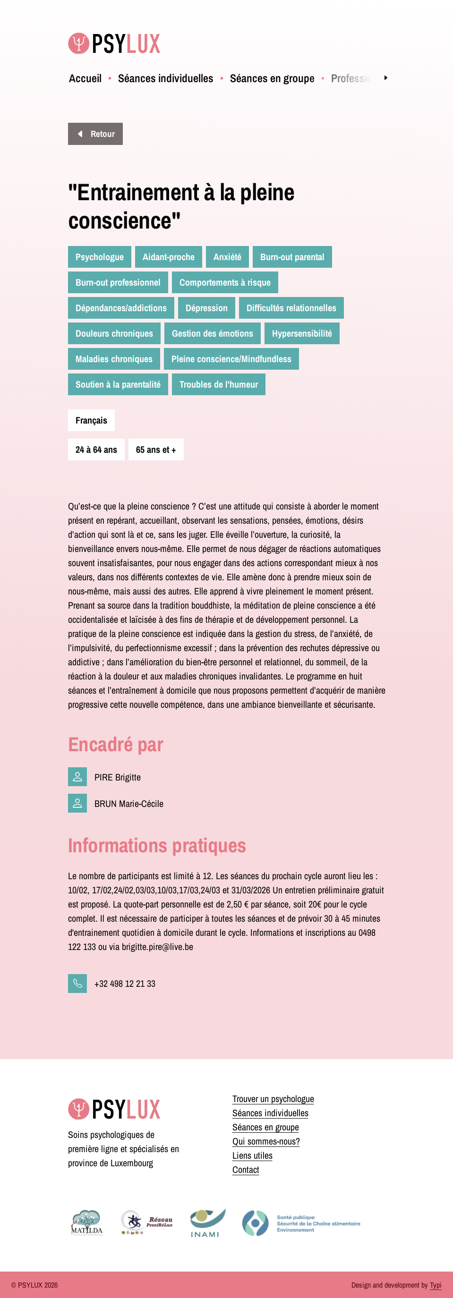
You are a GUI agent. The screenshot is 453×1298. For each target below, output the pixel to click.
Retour (102, 133)
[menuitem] (85, 78)
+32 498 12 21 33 (124, 983)
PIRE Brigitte (117, 777)
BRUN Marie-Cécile (128, 803)
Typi (436, 1285)
